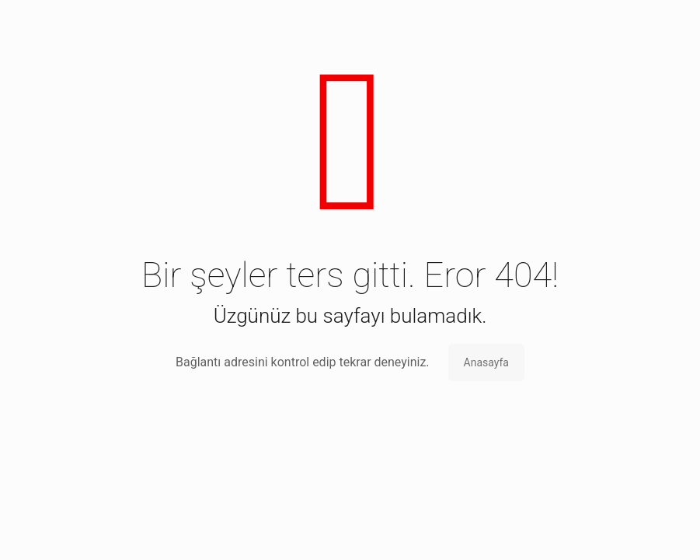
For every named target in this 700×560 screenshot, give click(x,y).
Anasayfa (486, 362)
